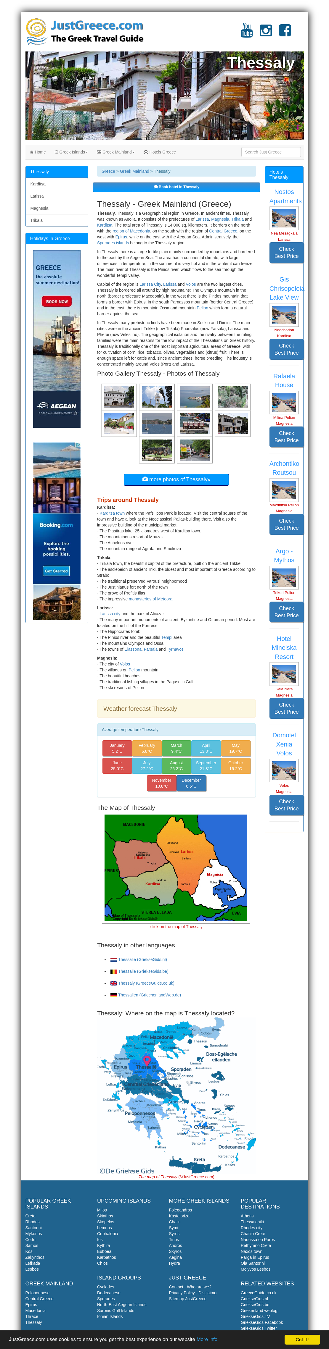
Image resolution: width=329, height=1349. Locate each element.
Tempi (166, 637)
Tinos (174, 1239)
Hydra (174, 1263)
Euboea (104, 1251)
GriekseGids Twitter (259, 1328)
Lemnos (104, 1227)
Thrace (31, 1316)
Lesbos (32, 1269)
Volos (191, 284)
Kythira (103, 1245)
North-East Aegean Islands (122, 1304)
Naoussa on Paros (258, 1239)
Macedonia (35, 1310)
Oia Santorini (253, 1263)
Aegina (175, 1257)
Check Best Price (287, 252)
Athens (247, 1216)
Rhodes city (251, 1227)
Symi (173, 1227)
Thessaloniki (252, 1221)
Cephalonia (107, 1233)
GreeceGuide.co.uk (259, 1292)
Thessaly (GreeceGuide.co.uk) (142, 983)
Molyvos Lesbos (255, 1269)
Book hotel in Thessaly (177, 187)
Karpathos (106, 1257)
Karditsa (104, 225)
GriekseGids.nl (254, 1298)
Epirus (121, 237)
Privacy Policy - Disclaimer (193, 1292)
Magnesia (220, 219)
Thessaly (33, 1322)
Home (38, 152)
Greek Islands (71, 152)
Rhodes (32, 1221)
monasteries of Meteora (150, 599)
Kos (29, 1251)
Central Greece (223, 231)
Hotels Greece (160, 152)
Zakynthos (35, 1257)
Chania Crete (253, 1233)
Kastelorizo (179, 1216)
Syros (174, 1233)
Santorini (33, 1227)
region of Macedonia (131, 231)
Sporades (106, 1298)
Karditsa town (112, 513)
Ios (100, 1239)
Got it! (302, 1340)
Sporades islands (113, 242)
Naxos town (251, 1251)
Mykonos (33, 1233)
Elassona (133, 649)
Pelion (202, 308)
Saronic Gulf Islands (115, 1310)
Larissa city (110, 613)
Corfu (30, 1239)
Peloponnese (37, 1292)
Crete (30, 1216)
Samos (31, 1245)
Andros (175, 1245)
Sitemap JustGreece (188, 1298)
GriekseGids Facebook (262, 1322)
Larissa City (150, 284)
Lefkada (32, 1263)
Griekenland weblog (259, 1310)
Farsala (151, 649)
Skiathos (105, 1216)
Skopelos (105, 1221)
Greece (108, 171)
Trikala (237, 219)
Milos (102, 1210)
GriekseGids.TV (255, 1316)
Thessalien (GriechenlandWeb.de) (145, 995)
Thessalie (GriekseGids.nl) (138, 959)
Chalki (175, 1221)
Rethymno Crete (256, 1245)
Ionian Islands (110, 1316)
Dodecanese (109, 1292)
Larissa (202, 219)
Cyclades (105, 1287)
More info (207, 1340)
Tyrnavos (175, 649)
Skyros (175, 1251)
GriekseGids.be (255, 1304)
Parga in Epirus (255, 1257)
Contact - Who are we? (190, 1287)
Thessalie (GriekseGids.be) (139, 971)
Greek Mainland (116, 152)
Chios (102, 1263)
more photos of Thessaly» (176, 479)
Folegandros (180, 1210)
